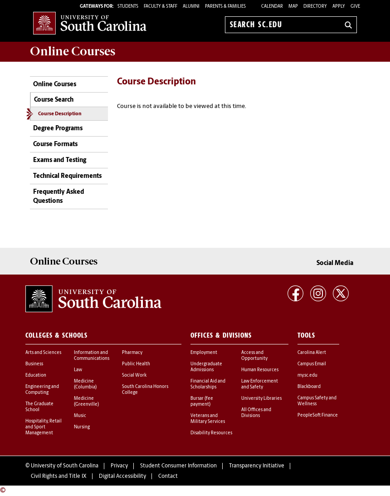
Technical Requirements (67, 176)
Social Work (134, 375)
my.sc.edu (307, 375)
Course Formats (55, 144)
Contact (168, 476)
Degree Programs (58, 128)
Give (355, 6)
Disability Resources (211, 433)
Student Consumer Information (178, 466)
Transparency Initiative (256, 466)
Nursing (82, 427)
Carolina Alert (311, 352)
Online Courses (54, 84)
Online (72, 51)
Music (80, 415)
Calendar (272, 6)
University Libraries (261, 398)
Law (78, 370)
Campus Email (311, 364)
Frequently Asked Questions (58, 197)
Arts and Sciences (43, 352)
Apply (338, 6)
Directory (315, 6)
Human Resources (259, 370)
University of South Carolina (64, 466)
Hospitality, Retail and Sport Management (43, 427)
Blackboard (309, 386)
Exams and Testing (59, 160)
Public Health (136, 364)
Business (34, 364)
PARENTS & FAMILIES (225, 6)
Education (35, 375)
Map (293, 6)
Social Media (335, 263)
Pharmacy (132, 352)
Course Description (60, 114)
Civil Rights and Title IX (59, 476)
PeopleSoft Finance (317, 415)
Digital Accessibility (122, 476)
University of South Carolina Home (89, 23)
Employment (203, 352)
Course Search (53, 100)
